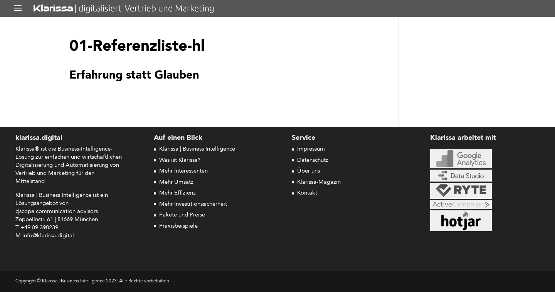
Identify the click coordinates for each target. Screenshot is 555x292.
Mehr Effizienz (177, 193)
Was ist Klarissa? (179, 160)
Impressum (311, 149)
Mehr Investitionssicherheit (193, 204)
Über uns (308, 171)
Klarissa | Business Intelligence (197, 149)
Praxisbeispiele (178, 226)
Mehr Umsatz (176, 182)
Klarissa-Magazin (319, 182)
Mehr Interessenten (183, 171)
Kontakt (307, 193)
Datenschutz (312, 160)
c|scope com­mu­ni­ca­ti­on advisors (56, 212)
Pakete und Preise (182, 215)
